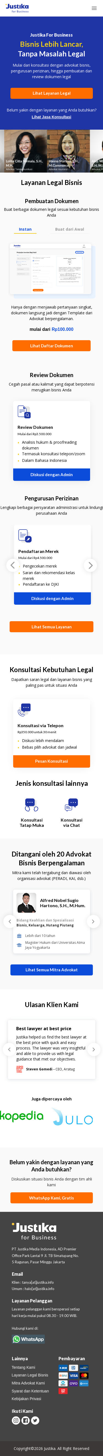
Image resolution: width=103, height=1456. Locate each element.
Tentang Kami (23, 1367)
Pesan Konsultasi (51, 761)
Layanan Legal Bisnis (30, 1375)
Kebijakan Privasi (26, 1399)
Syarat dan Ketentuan (30, 1391)
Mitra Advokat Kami (28, 1383)
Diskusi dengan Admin (51, 474)
